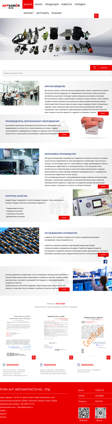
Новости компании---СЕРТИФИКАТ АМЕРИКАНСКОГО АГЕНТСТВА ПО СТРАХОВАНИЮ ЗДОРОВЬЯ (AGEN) (53, 371)
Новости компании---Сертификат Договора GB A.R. (89, 371)
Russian (3, 417)
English (3, 410)
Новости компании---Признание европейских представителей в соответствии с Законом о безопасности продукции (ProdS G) (15, 372)
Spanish (3, 414)
